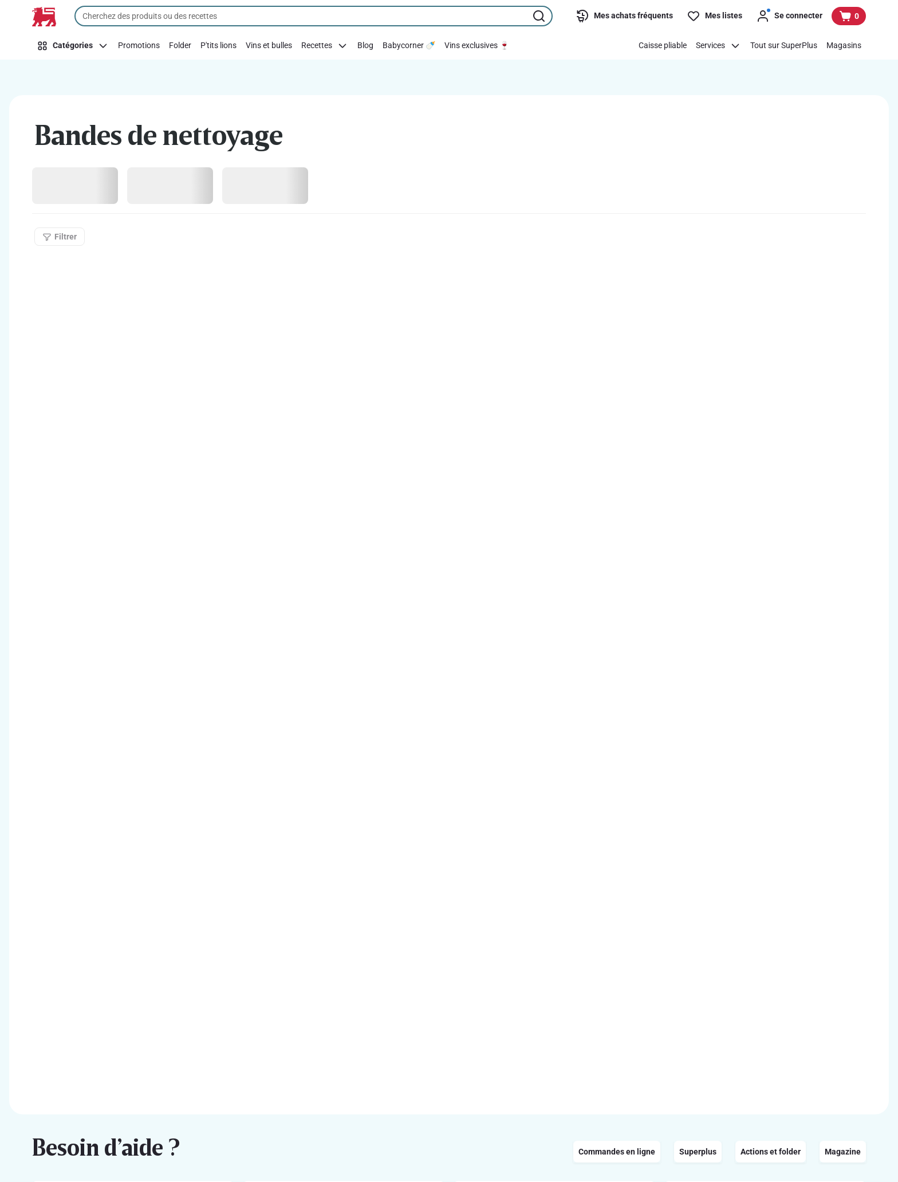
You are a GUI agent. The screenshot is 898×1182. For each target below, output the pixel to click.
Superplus (697, 1151)
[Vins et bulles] (269, 46)
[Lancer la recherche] (540, 16)
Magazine (843, 1151)
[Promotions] (138, 46)
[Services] (718, 46)
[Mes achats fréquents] (624, 16)
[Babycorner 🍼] (409, 46)
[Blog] (365, 46)
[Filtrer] (59, 236)
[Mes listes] (714, 16)
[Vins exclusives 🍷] (477, 46)
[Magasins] (844, 46)
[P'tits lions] (218, 46)
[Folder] (180, 46)
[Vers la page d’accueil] (44, 17)
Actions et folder (771, 1151)
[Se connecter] (789, 16)
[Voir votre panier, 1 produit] (849, 16)
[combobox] (314, 16)
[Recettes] (325, 46)
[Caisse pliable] (662, 46)
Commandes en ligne (616, 1151)
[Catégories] (72, 46)
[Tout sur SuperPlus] (784, 46)
